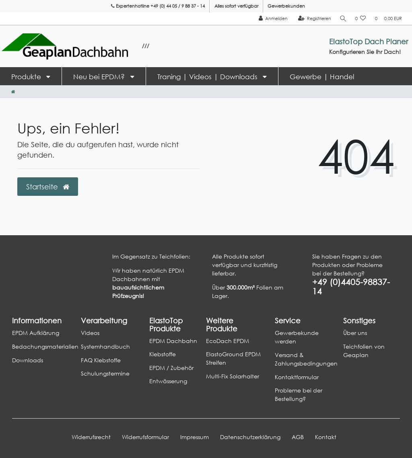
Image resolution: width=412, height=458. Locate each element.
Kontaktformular (297, 377)
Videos (90, 333)
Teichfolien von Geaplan (364, 351)
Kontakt (325, 437)
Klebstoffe (162, 354)
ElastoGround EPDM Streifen (233, 358)
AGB (298, 437)
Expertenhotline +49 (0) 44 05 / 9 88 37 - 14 (158, 6)
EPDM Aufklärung (35, 333)
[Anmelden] (272, 18)
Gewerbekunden (286, 6)
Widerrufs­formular (145, 437)
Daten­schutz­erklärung (250, 437)
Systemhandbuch (105, 346)
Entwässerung (168, 381)
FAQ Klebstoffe (101, 360)
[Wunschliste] (361, 18)
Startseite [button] (47, 186)
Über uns (355, 333)
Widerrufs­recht (91, 437)
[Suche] (343, 18)
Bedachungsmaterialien (45, 346)
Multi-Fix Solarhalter (232, 376)
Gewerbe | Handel (322, 76)
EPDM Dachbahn (173, 341)
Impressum (194, 437)
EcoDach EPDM (227, 341)
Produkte (27, 76)
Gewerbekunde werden (297, 337)
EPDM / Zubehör (171, 368)
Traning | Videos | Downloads (208, 76)
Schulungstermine (105, 373)
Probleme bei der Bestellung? (298, 394)
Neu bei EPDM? (100, 76)
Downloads (27, 360)
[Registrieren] (314, 18)
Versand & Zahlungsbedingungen (306, 359)
